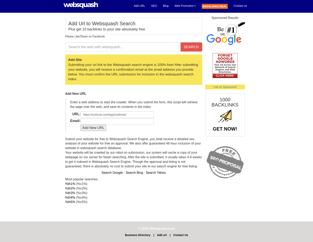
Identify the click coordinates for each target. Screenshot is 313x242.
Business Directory (138, 235)
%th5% (70, 202)
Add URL (141, 5)
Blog (165, 5)
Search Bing (134, 172)
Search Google (112, 172)
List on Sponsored (225, 87)
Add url (162, 235)
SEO (154, 5)
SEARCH (191, 47)
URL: (76, 114)
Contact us (240, 5)
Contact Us (180, 235)
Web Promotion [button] (185, 5)
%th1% (70, 183)
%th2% (70, 188)
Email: (75, 121)
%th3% (70, 193)
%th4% (70, 197)
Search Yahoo (156, 172)
